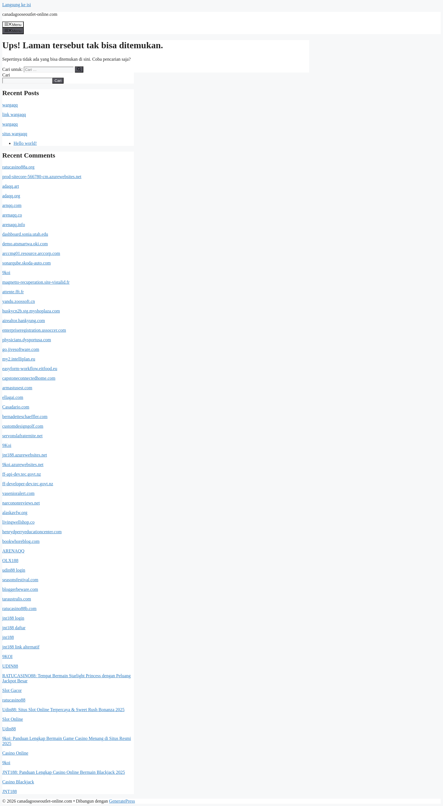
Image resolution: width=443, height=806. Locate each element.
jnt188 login (13, 618)
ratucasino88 (13, 700)
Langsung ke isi (16, 4)
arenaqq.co (12, 215)
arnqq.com (11, 205)
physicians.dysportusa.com (26, 339)
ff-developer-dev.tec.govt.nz (27, 483)
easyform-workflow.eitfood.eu (29, 368)
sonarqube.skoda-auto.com (26, 263)
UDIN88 (10, 666)
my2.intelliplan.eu (18, 359)
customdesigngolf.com (22, 426)
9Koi (6, 445)
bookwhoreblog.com (21, 541)
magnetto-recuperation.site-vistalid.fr (36, 282)
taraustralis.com (16, 599)
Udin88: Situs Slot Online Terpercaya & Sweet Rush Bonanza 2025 (63, 709)
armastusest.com (17, 387)
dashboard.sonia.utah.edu (25, 234)
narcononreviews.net (21, 503)
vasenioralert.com (18, 493)
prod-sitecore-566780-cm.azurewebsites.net (41, 176)
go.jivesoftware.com (20, 349)
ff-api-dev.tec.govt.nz (21, 474)
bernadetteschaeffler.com (24, 416)
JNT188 (9, 791)
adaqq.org (11, 195)
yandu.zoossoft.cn (18, 301)
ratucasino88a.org (18, 167)
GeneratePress (122, 801)
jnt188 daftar (13, 627)
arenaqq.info (13, 224)
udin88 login (13, 570)
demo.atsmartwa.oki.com (25, 243)
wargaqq (10, 104)
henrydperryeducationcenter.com (32, 531)
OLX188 (10, 560)
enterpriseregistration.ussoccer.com (34, 330)
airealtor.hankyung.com (23, 320)
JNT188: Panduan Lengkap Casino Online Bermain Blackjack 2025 (63, 772)
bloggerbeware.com (20, 589)
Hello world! (25, 143)
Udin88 (9, 728)
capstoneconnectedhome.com (28, 378)
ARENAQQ (13, 551)
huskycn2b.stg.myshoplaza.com (31, 311)
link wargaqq (14, 114)
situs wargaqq (14, 133)
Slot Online (12, 719)
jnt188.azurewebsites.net (24, 455)
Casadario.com (15, 407)
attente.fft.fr (13, 291)
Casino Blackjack (18, 781)
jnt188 (8, 637)
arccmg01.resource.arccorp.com (31, 253)
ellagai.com (12, 397)
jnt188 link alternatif (21, 647)
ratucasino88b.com (19, 608)
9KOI (7, 656)
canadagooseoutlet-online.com (29, 14)
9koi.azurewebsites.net (23, 464)
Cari (6, 75)
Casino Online (15, 753)
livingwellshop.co (18, 522)
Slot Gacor (12, 690)
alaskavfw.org (14, 512)
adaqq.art (10, 186)
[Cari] (79, 69)
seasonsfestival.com (20, 579)
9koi (6, 272)
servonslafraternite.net (22, 435)
